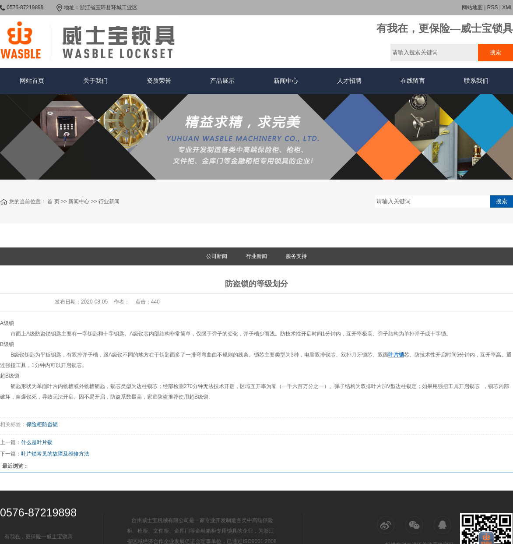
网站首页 (32, 81)
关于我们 (95, 81)
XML (507, 7)
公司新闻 (216, 256)
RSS (492, 7)
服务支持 (296, 256)
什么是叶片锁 (37, 442)
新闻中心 (286, 81)
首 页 (53, 201)
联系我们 (476, 81)
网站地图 (472, 7)
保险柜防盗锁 (42, 424)
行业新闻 (108, 201)
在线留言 (413, 81)
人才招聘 (349, 81)
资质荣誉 (159, 81)
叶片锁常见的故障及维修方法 (55, 454)
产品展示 (222, 81)
